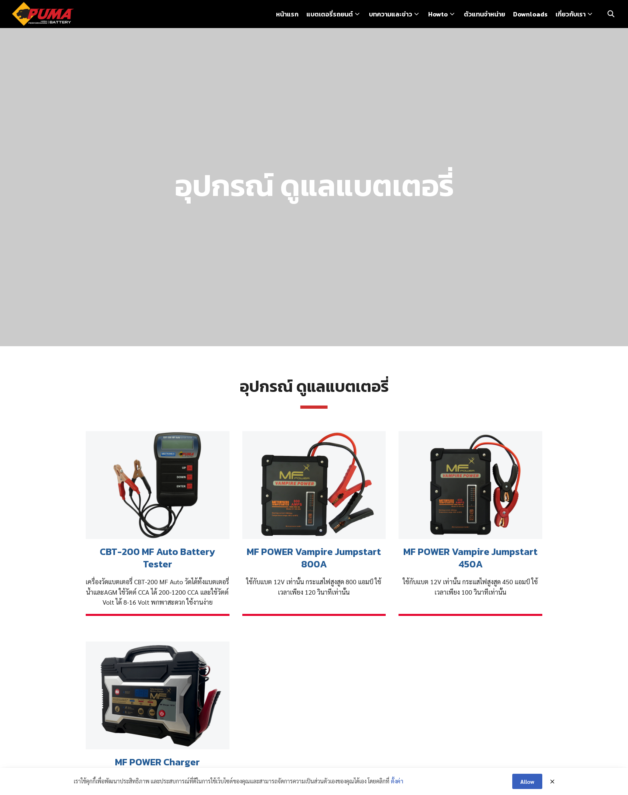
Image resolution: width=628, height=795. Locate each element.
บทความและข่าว (390, 14)
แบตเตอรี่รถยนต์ (329, 14)
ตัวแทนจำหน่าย (484, 14)
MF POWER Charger (157, 762)
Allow (527, 781)
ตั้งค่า (397, 781)
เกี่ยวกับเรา (571, 14)
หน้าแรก (287, 14)
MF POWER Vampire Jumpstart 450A (470, 558)
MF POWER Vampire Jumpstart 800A (314, 558)
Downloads (530, 14)
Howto (438, 14)
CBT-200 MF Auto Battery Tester (157, 558)
